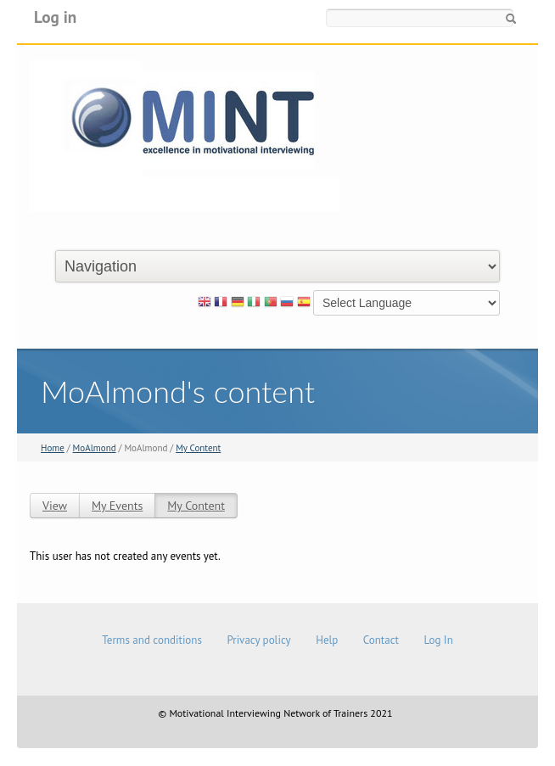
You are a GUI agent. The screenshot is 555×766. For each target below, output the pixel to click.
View (54, 505)
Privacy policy (258, 640)
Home (52, 448)
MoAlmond (94, 448)
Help (327, 640)
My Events (117, 505)
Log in (55, 16)
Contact (381, 640)
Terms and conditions (152, 640)
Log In (437, 640)
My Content (198, 448)
